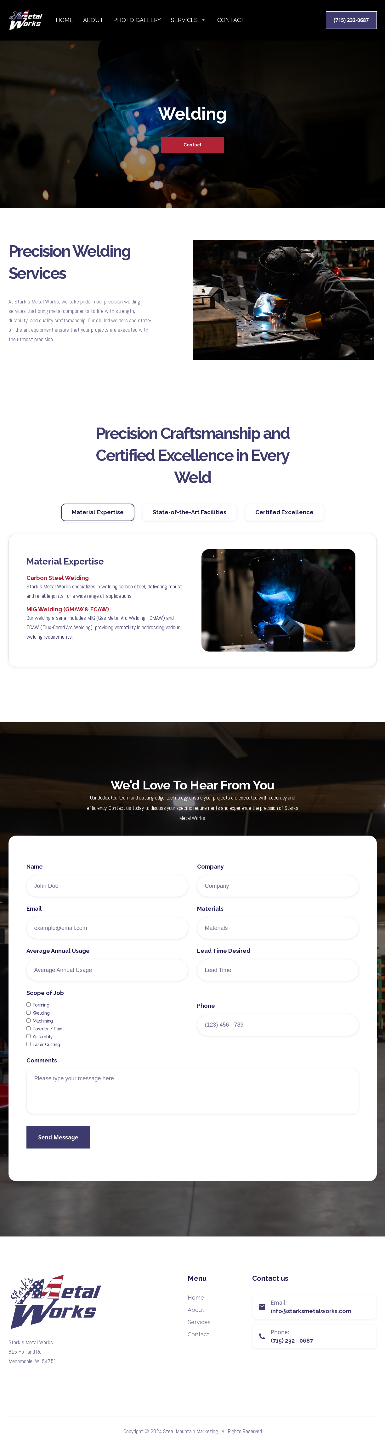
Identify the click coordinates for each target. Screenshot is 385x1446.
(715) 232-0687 (351, 20)
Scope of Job (45, 1008)
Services (199, 1322)
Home (64, 20)
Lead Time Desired (223, 966)
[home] (32, 20)
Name (34, 881)
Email (34, 923)
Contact (231, 20)
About (93, 20)
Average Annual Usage (58, 966)
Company (210, 881)
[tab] (97, 519)
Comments (41, 1075)
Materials (210, 923)
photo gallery (137, 20)
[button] (189, 20)
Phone (206, 1021)
